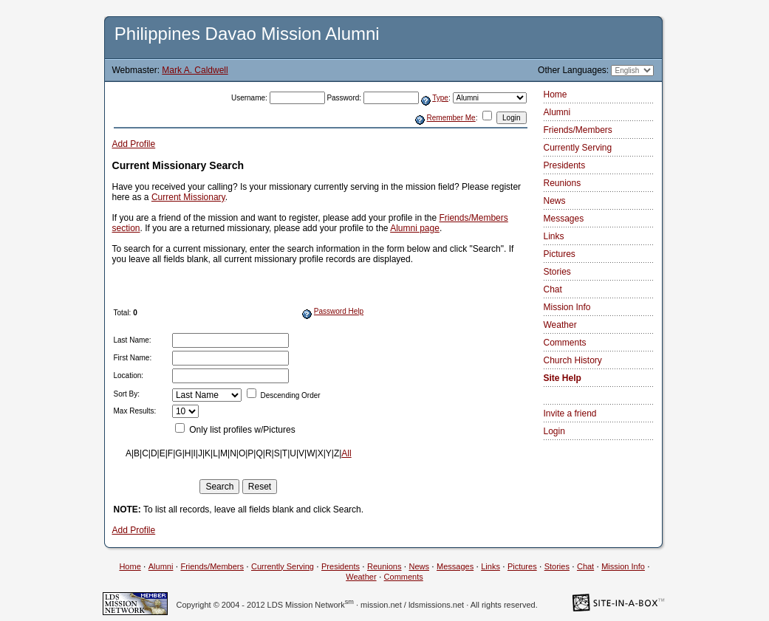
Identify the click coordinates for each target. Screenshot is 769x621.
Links (554, 236)
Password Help (338, 311)
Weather (560, 325)
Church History (573, 360)
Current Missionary (188, 197)
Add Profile (134, 144)
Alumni (557, 112)
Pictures (559, 254)
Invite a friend (570, 413)
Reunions (562, 183)
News (555, 201)
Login (554, 431)
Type (440, 98)
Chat (553, 289)
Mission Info (567, 307)
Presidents (565, 165)
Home (555, 94)
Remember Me (451, 118)
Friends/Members (578, 130)
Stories (557, 272)
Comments (565, 342)
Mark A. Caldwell (195, 70)
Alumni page (415, 228)
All (346, 453)
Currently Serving (578, 148)
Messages (564, 218)
